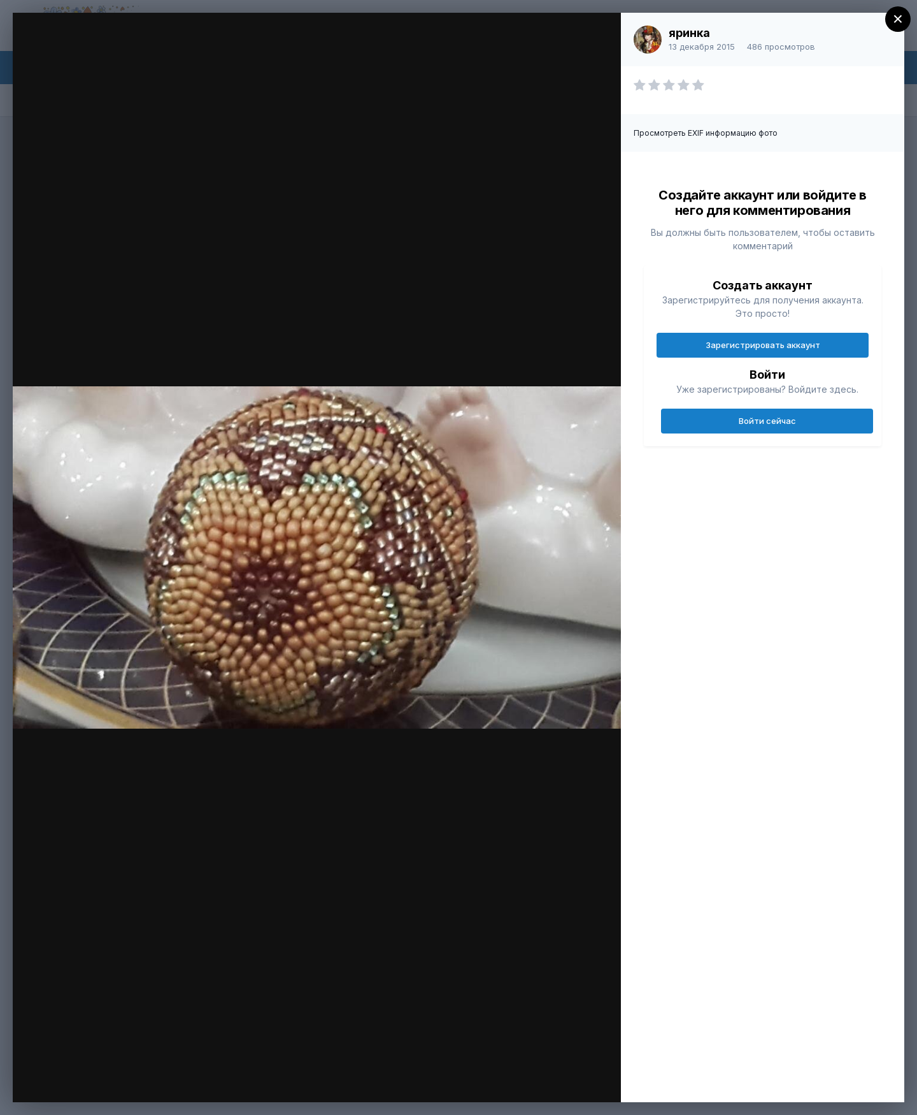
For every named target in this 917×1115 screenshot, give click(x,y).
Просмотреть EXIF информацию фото (706, 133)
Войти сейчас (767, 421)
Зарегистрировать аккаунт (763, 345)
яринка (689, 33)
